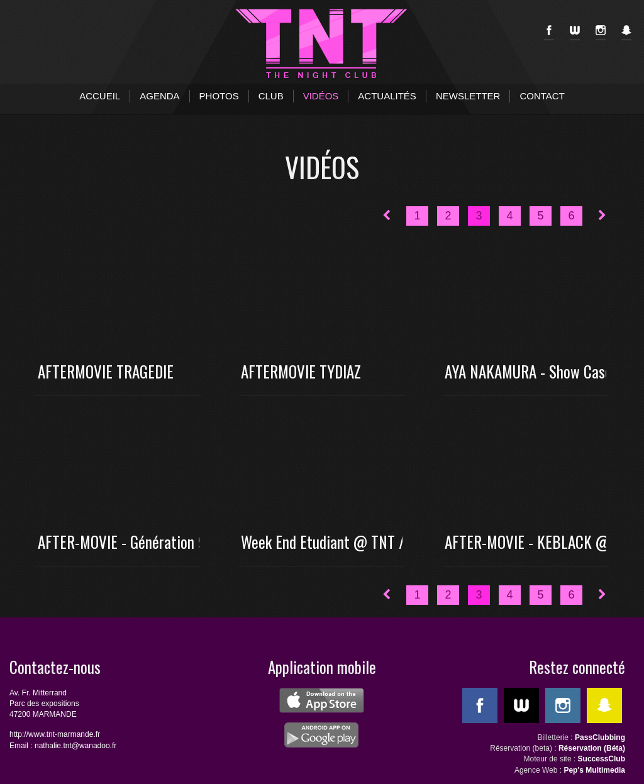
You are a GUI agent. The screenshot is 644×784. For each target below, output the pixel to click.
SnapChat (626, 32)
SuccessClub (601, 758)
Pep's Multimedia (594, 770)
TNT (322, 44)
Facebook (549, 32)
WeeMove (575, 32)
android (321, 735)
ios (321, 700)
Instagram (601, 32)
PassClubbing (600, 737)
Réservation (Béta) (591, 748)
